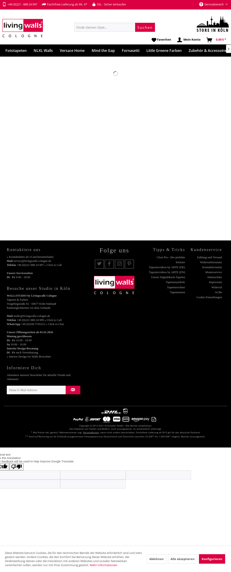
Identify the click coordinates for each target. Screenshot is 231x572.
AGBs (218, 292)
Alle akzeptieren (183, 559)
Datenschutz (215, 277)
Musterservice (213, 272)
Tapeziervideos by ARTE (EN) (167, 272)
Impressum (215, 282)
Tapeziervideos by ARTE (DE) (167, 267)
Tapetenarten (177, 292)
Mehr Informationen (103, 565)
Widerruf (216, 287)
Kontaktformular (212, 267)
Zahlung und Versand (209, 257)
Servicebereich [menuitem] (211, 4)
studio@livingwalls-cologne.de (31, 316)
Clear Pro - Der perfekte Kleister (171, 260)
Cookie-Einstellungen (209, 297)
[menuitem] (114, 27)
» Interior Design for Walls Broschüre (29, 356)
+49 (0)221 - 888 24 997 (19, 4)
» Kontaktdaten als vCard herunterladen (30, 256)
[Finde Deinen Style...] (114, 27)
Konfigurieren (212, 559)
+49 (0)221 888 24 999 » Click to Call (39, 320)
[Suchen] (145, 27)
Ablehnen (156, 559)
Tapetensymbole (175, 282)
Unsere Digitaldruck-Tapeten (168, 277)
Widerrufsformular (211, 262)
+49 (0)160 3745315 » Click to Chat (42, 324)
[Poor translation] (16, 467)
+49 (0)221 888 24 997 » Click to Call (39, 265)
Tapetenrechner (176, 287)
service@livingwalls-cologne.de (32, 261)
